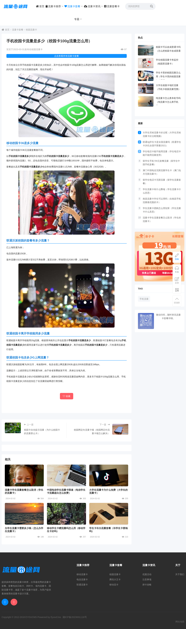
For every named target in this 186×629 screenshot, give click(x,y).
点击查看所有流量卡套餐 (66, 56)
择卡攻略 (146, 584)
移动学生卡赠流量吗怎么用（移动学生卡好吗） (66, 514)
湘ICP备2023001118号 (72, 617)
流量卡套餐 (73, 6)
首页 (40, 6)
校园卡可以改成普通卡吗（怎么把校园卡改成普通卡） (168, 51)
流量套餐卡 (112, 6)
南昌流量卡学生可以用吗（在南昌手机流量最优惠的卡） (162, 200)
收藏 (66, 396)
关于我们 (179, 574)
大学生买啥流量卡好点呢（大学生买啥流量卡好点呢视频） (162, 134)
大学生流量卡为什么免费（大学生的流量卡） (108, 475)
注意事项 (146, 579)
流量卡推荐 (54, 6)
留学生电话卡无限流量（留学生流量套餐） (162, 182)
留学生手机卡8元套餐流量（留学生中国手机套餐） (161, 163)
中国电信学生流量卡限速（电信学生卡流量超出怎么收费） (66, 475)
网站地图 (179, 621)
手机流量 (144, 299)
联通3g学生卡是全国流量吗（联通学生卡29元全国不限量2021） (162, 144)
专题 (78, 19)
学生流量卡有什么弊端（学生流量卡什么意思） (162, 191)
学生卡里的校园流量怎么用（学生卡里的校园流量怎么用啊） (168, 76)
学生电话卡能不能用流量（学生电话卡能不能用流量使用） (162, 153)
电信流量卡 (82, 579)
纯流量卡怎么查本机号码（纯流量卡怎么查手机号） (168, 102)
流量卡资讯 (93, 6)
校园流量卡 (31, 29)
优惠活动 (146, 574)
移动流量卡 (82, 574)
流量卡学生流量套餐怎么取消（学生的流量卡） (24, 475)
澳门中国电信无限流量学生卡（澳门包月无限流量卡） (162, 172)
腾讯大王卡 (115, 579)
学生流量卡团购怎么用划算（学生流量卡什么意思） (162, 210)
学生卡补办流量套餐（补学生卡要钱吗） (108, 514)
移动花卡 (113, 584)
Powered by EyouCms (48, 617)
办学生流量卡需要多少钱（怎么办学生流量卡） (24, 514)
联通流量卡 (82, 584)
